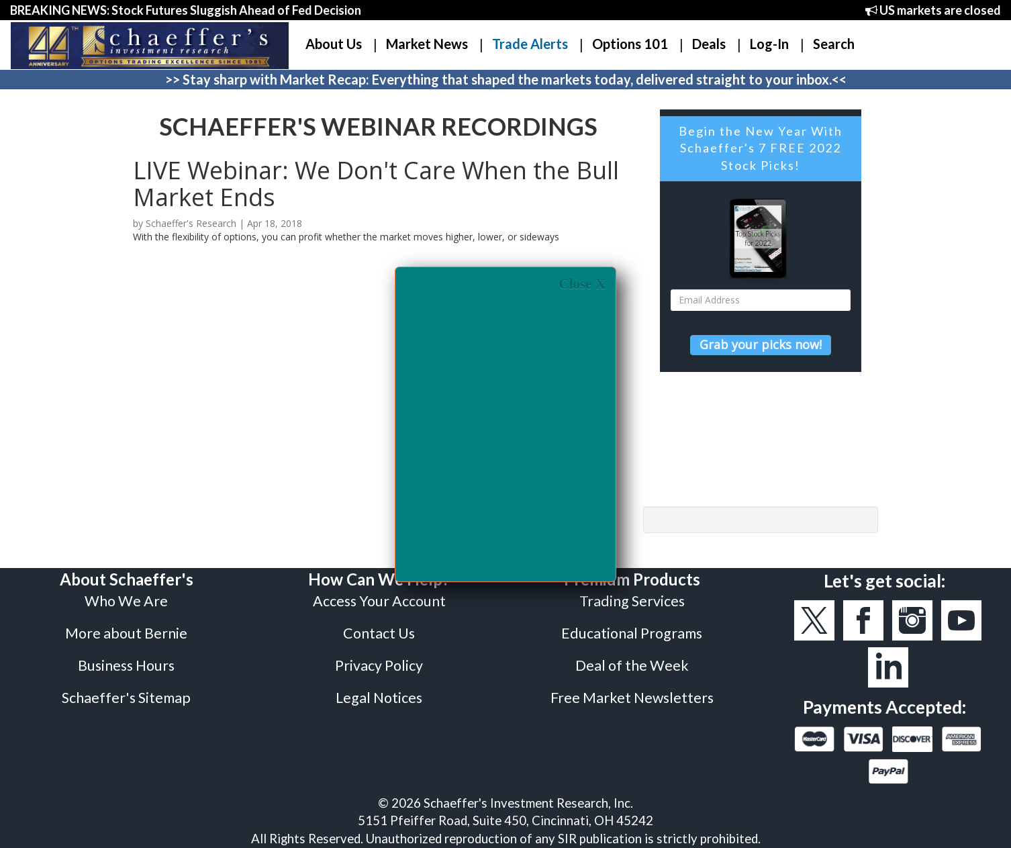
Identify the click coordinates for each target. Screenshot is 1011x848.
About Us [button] (333, 44)
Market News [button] (427, 44)
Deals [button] (709, 44)
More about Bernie (126, 633)
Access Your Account (379, 601)
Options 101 (630, 44)
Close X (582, 284)
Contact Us (379, 633)
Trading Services (632, 601)
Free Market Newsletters (632, 697)
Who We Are (126, 601)
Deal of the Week (632, 665)
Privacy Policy (379, 665)
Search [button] (834, 44)
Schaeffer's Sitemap (126, 697)
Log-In (769, 44)
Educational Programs (631, 633)
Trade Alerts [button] (530, 44)
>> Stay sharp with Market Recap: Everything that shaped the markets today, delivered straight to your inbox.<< (506, 79)
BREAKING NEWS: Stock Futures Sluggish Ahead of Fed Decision (185, 10)
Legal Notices (379, 697)
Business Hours (126, 665)
